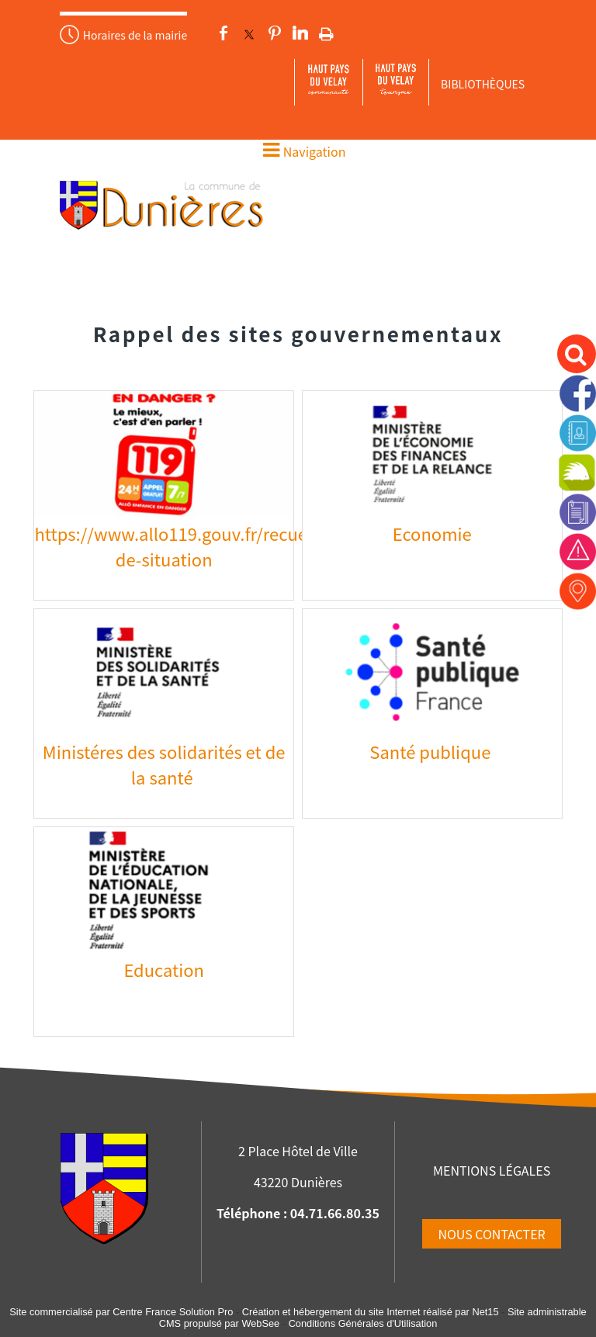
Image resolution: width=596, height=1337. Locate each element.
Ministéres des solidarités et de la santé (164, 764)
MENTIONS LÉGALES (491, 1170)
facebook (223, 33)
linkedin (300, 33)
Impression (326, 31)
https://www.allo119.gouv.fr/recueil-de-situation (178, 546)
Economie (432, 533)
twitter (249, 33)
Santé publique (431, 751)
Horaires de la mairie (135, 35)
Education (163, 969)
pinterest (274, 33)
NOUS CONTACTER (491, 1233)
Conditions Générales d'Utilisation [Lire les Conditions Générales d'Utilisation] (363, 1323)
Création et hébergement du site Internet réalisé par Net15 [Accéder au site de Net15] (370, 1312)
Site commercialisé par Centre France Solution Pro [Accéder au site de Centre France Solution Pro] (121, 1312)
